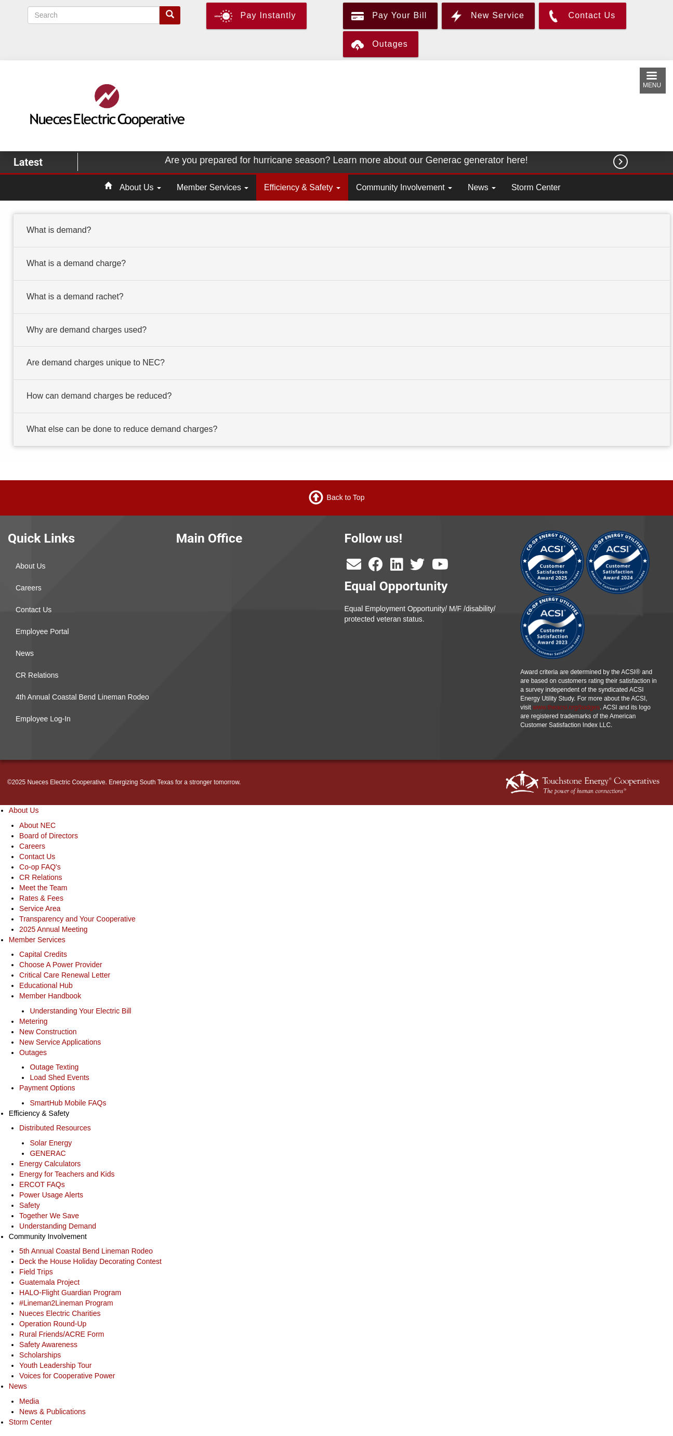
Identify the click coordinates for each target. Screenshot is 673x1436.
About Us (140, 187)
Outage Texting (54, 1067)
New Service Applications (60, 1042)
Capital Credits (43, 954)
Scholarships (40, 1355)
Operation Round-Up (52, 1324)
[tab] (342, 230)
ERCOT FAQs (42, 1184)
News (482, 187)
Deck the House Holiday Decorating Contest (90, 1261)
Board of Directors (48, 836)
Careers (29, 588)
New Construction (48, 1031)
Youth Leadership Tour (55, 1365)
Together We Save (49, 1215)
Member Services (212, 187)
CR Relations (37, 675)
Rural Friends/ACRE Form (61, 1334)
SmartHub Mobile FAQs (68, 1103)
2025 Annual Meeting (53, 929)
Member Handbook (50, 996)
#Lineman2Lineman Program (66, 1303)
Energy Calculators (50, 1164)
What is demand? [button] (59, 230)
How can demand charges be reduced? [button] (99, 395)
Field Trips (36, 1272)
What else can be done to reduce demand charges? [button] (122, 429)
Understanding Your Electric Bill (80, 1011)
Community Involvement (404, 187)
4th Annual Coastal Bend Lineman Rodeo (82, 697)
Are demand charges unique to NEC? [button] (96, 363)
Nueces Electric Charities (59, 1313)
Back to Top (346, 497)
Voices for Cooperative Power (67, 1376)
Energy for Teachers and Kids (66, 1174)
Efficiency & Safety (302, 187)
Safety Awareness (48, 1344)
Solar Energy (51, 1143)
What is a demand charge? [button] (76, 263)
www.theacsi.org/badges (566, 707)
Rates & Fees (41, 898)
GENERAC (47, 1153)
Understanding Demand (57, 1226)
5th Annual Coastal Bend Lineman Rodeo (86, 1251)
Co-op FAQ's (40, 867)
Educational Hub (46, 985)
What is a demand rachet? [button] (75, 296)
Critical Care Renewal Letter (64, 975)
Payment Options (47, 1088)
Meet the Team (43, 888)
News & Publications (52, 1411)
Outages (33, 1052)
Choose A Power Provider (60, 964)
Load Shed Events (59, 1077)
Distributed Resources (55, 1128)
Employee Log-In (43, 719)
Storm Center (536, 187)
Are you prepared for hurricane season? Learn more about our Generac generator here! (347, 160)
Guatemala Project (49, 1282)
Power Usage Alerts (51, 1195)
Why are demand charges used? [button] (87, 329)
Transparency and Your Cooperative (77, 919)
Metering (33, 1021)
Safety (29, 1205)
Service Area (39, 908)
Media (29, 1401)
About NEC (37, 825)
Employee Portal (42, 631)
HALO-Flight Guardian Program (70, 1292)
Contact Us (33, 609)
